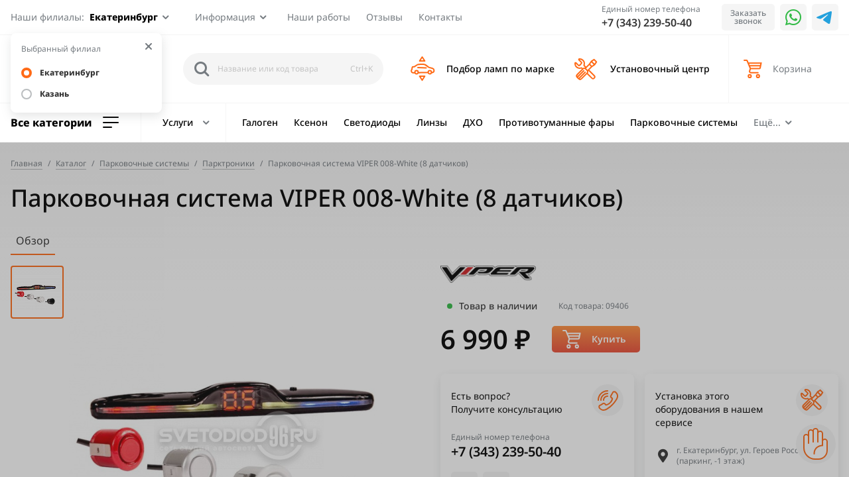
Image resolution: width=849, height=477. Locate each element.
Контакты (440, 17)
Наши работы (318, 17)
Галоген (260, 122)
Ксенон (311, 122)
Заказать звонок (748, 16)
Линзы (432, 122)
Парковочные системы (684, 122)
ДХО (473, 122)
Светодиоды (372, 122)
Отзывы (384, 17)
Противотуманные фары (556, 122)
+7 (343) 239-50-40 (647, 22)
